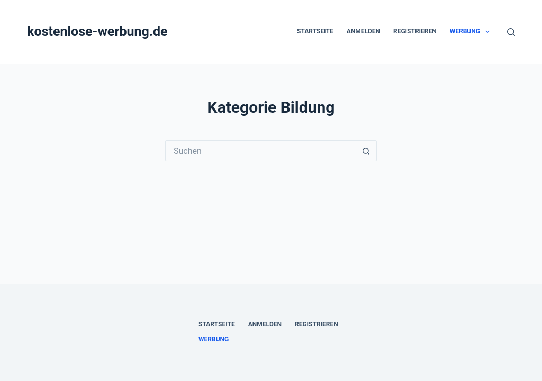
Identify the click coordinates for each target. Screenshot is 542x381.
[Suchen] (511, 32)
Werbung (472, 31)
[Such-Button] (366, 150)
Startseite (315, 31)
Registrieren (415, 31)
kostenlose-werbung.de (97, 31)
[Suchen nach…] (260, 150)
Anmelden (363, 31)
